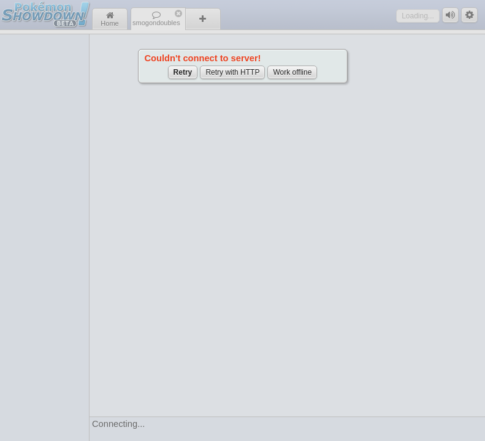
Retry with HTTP (232, 72)
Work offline (292, 72)
